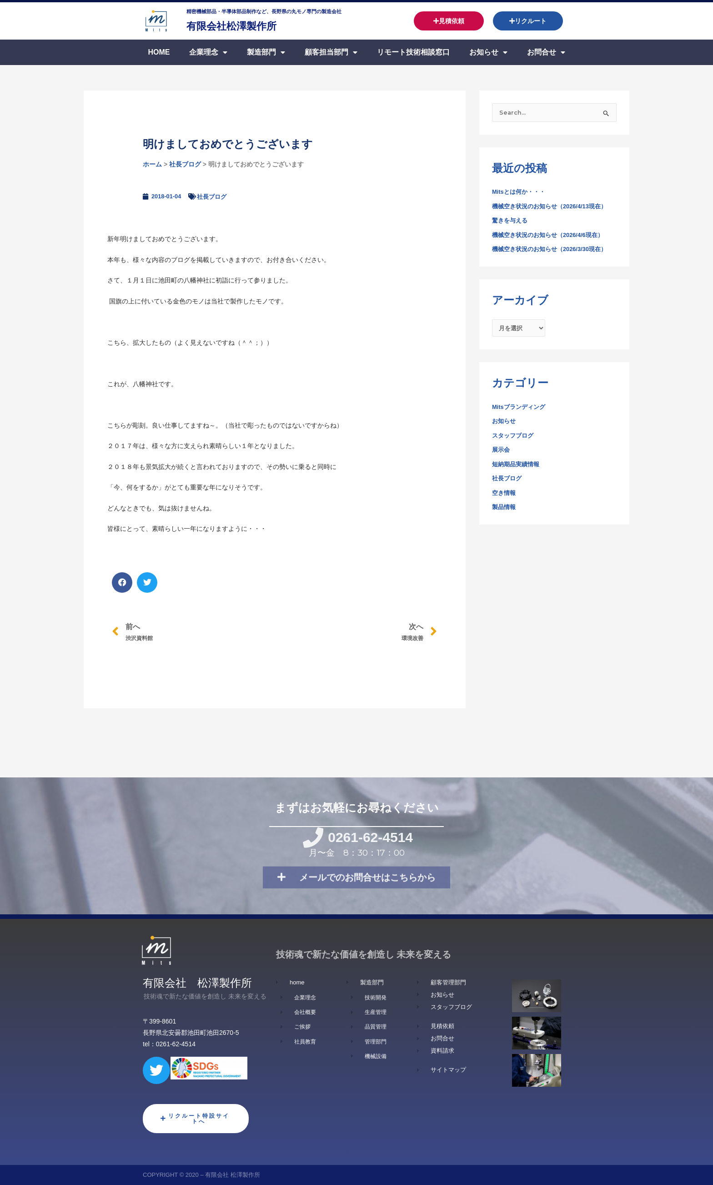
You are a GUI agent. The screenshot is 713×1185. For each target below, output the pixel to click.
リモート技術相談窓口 (413, 52)
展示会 (501, 453)
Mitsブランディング (520, 409)
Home (159, 52)
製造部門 (266, 52)
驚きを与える (511, 221)
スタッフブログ (514, 438)
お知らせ (488, 52)
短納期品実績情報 (517, 467)
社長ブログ (185, 164)
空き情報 (504, 495)
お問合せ (546, 52)
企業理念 (208, 52)
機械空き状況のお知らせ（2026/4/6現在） (552, 236)
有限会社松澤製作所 (247, 24)
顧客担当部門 (331, 52)
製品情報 (504, 510)
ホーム (152, 164)
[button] (122, 582)
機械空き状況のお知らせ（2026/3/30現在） (554, 250)
